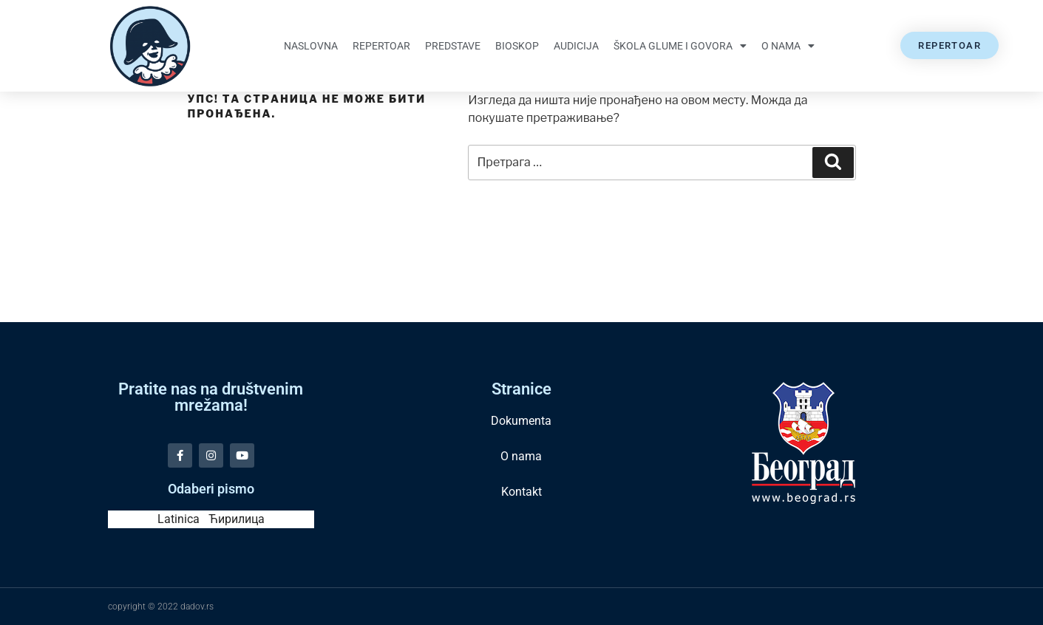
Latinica (178, 519)
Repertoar (381, 46)
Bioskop (517, 46)
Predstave (452, 46)
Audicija (576, 46)
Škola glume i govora (680, 45)
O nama (788, 45)
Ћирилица (236, 519)
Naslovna (311, 46)
